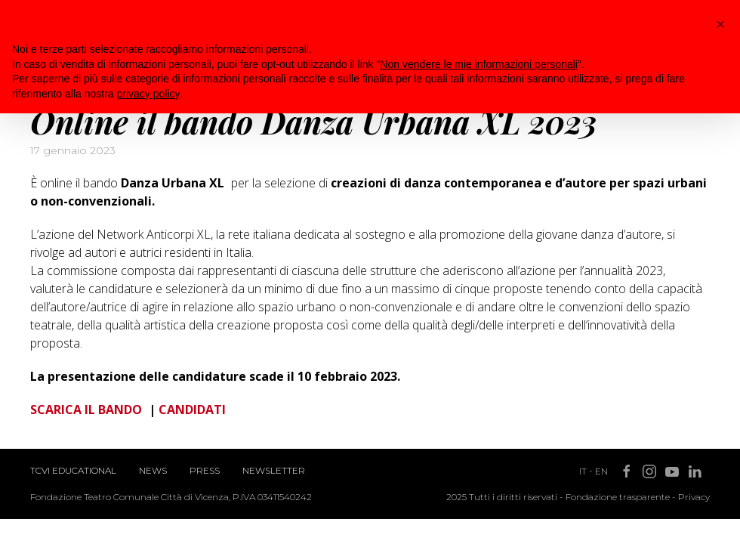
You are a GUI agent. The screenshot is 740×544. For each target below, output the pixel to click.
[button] (720, 24)
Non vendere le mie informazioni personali (478, 64)
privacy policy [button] (148, 94)
